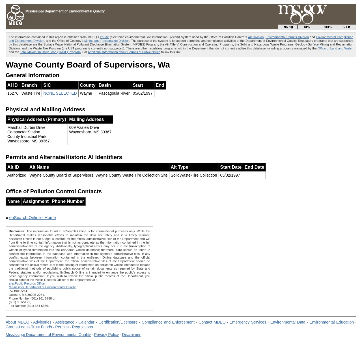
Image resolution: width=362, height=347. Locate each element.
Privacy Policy (106, 334)
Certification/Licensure (118, 322)
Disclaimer (131, 334)
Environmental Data (287, 322)
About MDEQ (17, 322)
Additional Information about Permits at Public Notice (124, 52)
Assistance (64, 322)
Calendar (86, 322)
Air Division (256, 37)
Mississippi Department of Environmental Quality (48, 334)
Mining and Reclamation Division (107, 40)
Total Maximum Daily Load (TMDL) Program (50, 52)
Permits (61, 327)
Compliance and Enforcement (168, 322)
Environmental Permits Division (287, 37)
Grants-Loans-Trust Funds (29, 327)
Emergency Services (248, 322)
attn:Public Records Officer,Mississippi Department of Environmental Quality (42, 285)
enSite (104, 37)
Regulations (82, 327)
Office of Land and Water (335, 48)
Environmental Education (331, 322)
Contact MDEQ (212, 322)
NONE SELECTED (60, 93)
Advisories (42, 322)
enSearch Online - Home (32, 217)
